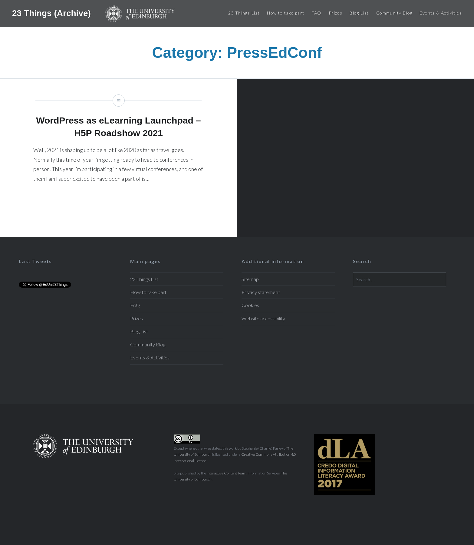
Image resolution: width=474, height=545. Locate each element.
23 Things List (244, 12)
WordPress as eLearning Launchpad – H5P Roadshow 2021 (118, 158)
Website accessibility (263, 318)
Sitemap (250, 279)
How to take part (285, 12)
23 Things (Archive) (52, 13)
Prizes (335, 12)
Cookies (250, 305)
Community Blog (394, 12)
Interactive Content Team (226, 473)
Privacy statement (261, 292)
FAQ (316, 12)
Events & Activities (441, 12)
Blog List (359, 12)
